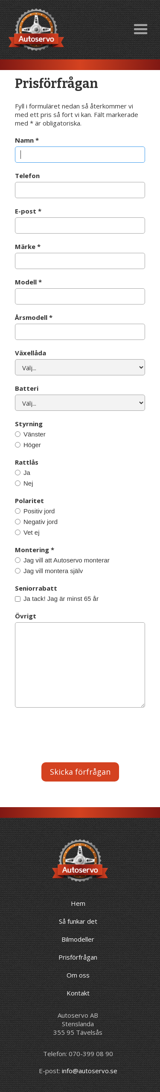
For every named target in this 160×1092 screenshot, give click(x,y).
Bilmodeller (77, 939)
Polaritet (29, 500)
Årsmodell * (33, 317)
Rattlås (26, 462)
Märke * (28, 246)
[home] (34, 30)
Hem (78, 903)
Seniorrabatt (36, 588)
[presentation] (80, 737)
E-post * (28, 211)
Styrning (29, 423)
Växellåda (30, 352)
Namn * (27, 140)
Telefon (27, 175)
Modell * (28, 282)
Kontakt (78, 993)
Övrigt (25, 616)
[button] (141, 29)
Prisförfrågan (77, 957)
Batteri (26, 388)
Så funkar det (78, 921)
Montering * (34, 549)
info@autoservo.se (89, 1070)
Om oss (78, 975)
